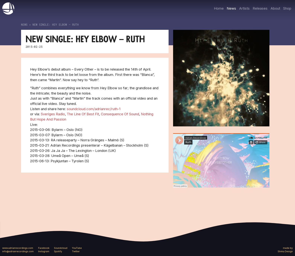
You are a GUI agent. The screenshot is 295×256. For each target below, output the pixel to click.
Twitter (76, 251)
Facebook (43, 248)
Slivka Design (285, 251)
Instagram (43, 251)
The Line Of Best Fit (83, 114)
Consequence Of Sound (120, 114)
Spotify (58, 251)
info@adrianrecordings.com (18, 251)
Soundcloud (60, 248)
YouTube (77, 248)
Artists (244, 8)
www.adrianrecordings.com (17, 248)
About (275, 8)
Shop (287, 8)
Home (219, 8)
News (231, 8)
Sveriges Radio (53, 114)
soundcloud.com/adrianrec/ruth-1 (94, 109)
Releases (260, 8)
